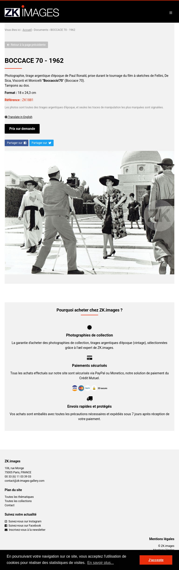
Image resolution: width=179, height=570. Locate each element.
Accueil (27, 30)
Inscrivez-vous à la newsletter (25, 529)
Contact (9, 505)
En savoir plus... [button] (100, 563)
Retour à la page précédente (26, 44)
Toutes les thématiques (19, 497)
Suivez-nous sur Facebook (23, 525)
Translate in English (18, 117)
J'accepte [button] (156, 560)
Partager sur (16, 143)
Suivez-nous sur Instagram (23, 521)
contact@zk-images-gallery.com (25, 480)
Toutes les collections (18, 501)
